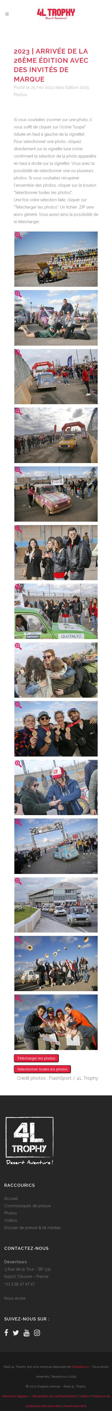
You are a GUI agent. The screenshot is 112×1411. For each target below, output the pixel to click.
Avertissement (75, 1406)
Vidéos (10, 1220)
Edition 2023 (77, 87)
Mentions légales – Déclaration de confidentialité (39, 1396)
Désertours (79, 1367)
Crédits (83, 1396)
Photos (20, 94)
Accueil (11, 1198)
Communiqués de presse (27, 1206)
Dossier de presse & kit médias (32, 1227)
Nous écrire (14, 1298)
